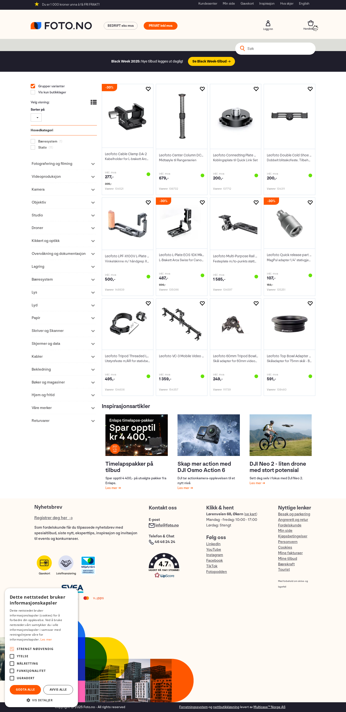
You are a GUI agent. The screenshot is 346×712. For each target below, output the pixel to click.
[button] (172, 567)
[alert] (41, 647)
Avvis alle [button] (58, 689)
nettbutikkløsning (226, 707)
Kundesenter (207, 3)
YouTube (213, 549)
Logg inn (268, 23)
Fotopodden (216, 572)
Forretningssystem (193, 707)
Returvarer (40, 420)
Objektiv (39, 202)
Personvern (288, 542)
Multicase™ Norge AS (269, 707)
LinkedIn (213, 544)
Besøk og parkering (294, 514)
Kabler (37, 356)
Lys (34, 292)
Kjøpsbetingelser (292, 536)
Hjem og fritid (43, 395)
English (304, 3)
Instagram (214, 555)
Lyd (34, 305)
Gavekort (247, 3)
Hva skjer (286, 3)
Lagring (38, 266)
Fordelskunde (289, 525)
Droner (37, 228)
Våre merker (42, 408)
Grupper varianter (51, 86)
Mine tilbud (287, 558)
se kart (250, 514)
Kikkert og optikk (46, 241)
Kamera (38, 189)
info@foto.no (167, 525)
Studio (37, 215)
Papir (36, 318)
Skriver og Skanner (48, 331)
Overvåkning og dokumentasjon (59, 253)
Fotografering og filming (52, 163)
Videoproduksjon (46, 176)
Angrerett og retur (293, 519)
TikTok (211, 566)
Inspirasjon (267, 3)
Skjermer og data (46, 343)
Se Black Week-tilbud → (211, 61)
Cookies (285, 547)
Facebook (214, 560)
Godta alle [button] (25, 689)
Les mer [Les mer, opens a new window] (46, 639)
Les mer (111, 488)
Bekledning (41, 369)
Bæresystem (47, 141)
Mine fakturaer (290, 553)
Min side (229, 3)
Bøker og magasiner (48, 382)
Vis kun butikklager (51, 92)
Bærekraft (286, 564)
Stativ (42, 147)
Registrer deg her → (53, 517)
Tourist (284, 569)
